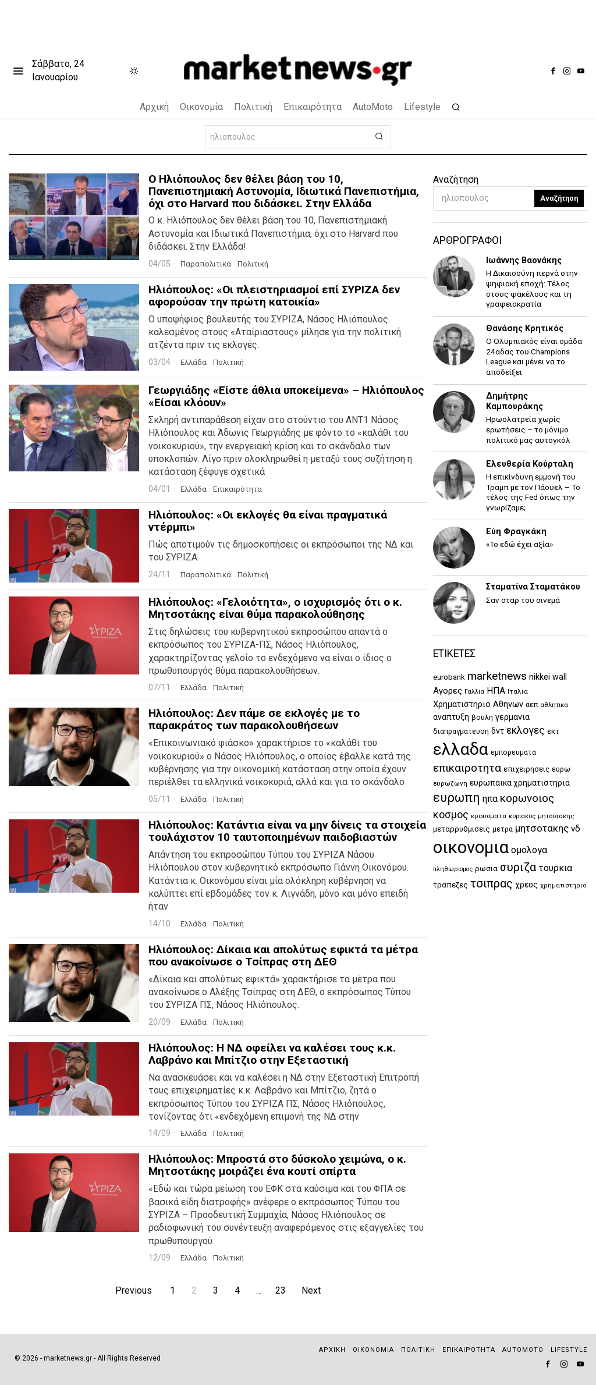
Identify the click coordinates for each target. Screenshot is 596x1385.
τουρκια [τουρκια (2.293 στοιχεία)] (555, 867)
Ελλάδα (194, 362)
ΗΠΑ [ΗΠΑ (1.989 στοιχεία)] (496, 691)
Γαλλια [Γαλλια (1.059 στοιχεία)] (474, 691)
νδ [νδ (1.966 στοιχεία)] (575, 828)
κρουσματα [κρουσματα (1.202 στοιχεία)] (488, 816)
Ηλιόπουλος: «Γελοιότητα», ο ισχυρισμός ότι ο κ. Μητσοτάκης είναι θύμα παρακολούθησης (275, 608)
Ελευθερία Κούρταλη (529, 464)
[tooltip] (553, 71)
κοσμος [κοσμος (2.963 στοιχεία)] (451, 814)
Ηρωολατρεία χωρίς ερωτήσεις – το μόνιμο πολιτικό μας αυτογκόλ (528, 429)
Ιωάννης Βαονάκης (524, 260)
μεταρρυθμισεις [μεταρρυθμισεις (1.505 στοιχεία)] (461, 829)
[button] (379, 136)
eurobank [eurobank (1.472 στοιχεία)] (449, 677)
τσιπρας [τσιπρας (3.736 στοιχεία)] (491, 883)
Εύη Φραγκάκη (516, 532)
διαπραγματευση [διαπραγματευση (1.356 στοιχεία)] (461, 731)
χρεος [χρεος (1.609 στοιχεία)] (526, 884)
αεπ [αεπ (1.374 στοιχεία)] (532, 704)
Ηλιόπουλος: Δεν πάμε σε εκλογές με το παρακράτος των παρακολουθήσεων (254, 720)
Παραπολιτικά (207, 264)
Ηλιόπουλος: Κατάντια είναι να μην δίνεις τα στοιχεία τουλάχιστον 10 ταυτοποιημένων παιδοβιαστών (287, 831)
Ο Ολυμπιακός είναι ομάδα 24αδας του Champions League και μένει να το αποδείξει (534, 356)
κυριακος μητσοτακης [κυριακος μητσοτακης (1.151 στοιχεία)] (541, 816)
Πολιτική (257, 264)
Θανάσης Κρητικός (524, 328)
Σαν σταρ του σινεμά (523, 600)
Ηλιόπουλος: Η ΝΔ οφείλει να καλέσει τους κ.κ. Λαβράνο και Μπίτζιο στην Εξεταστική (272, 1054)
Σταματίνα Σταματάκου (533, 587)
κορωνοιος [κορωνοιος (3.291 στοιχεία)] (527, 798)
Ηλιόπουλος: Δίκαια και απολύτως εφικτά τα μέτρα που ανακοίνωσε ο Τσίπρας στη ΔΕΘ (283, 956)
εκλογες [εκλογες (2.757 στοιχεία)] (525, 730)
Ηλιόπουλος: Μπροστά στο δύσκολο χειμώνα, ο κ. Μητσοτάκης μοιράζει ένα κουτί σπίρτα (277, 1165)
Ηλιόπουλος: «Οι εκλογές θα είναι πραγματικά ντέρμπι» (267, 521)
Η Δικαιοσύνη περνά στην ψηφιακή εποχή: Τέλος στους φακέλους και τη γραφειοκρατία (532, 288)
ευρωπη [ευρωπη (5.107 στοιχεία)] (456, 797)
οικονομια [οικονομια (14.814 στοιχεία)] (471, 847)
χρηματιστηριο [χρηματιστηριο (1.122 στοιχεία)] (563, 885)
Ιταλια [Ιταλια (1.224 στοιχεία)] (518, 691)
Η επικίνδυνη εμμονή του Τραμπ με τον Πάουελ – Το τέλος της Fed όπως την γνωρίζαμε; (533, 492)
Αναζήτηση (455, 179)
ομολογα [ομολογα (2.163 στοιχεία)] (529, 849)
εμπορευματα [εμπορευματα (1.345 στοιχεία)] (513, 752)
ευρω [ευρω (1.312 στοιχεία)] (561, 769)
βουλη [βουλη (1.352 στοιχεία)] (482, 717)
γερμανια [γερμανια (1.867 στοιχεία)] (512, 717)
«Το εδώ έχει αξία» (519, 544)
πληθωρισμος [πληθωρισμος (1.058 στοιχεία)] (453, 869)
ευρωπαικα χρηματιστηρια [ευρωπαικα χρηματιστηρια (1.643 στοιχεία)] (520, 782)
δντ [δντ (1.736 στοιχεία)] (497, 731)
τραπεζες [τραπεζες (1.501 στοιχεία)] (450, 884)
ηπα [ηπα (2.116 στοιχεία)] (490, 798)
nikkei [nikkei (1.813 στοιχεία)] (539, 677)
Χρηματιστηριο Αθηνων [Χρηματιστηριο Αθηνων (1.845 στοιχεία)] (478, 704)
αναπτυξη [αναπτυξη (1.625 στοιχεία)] (451, 717)
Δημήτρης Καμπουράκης (514, 401)
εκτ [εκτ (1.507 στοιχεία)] (553, 731)
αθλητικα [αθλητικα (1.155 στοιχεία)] (554, 705)
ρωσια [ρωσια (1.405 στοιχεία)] (486, 868)
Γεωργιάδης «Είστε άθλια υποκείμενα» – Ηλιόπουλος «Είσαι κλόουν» (286, 397)
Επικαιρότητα (241, 489)
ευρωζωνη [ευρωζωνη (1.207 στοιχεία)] (450, 783)
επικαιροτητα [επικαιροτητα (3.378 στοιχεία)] (467, 768)
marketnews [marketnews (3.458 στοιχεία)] (497, 676)
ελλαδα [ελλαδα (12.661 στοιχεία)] (460, 749)
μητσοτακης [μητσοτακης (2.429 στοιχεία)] (542, 828)
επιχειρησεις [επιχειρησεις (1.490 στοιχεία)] (526, 769)
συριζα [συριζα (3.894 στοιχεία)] (518, 867)
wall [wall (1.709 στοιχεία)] (559, 676)
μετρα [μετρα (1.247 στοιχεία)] (502, 829)
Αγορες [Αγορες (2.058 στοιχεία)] (447, 691)
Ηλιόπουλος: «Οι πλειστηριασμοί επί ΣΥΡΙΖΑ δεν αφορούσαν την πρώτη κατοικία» (274, 296)
